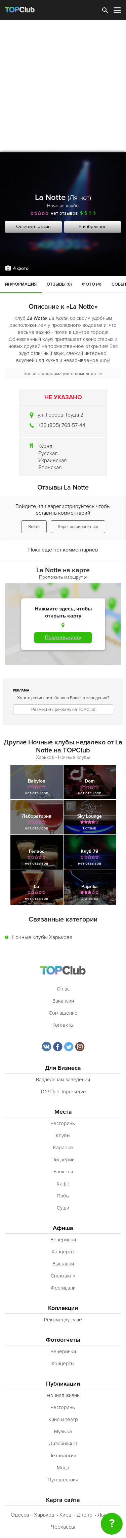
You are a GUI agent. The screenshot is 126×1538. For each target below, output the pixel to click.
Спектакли (63, 1275)
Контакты (63, 1025)
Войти (34, 526)
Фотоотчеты (63, 1339)
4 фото (21, 268)
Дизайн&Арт (63, 1443)
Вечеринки (63, 1239)
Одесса (20, 1515)
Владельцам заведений (63, 1079)
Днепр (84, 1515)
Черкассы (63, 1527)
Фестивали (63, 1288)
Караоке (63, 1147)
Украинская (52, 460)
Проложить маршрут (63, 577)
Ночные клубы (63, 206)
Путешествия (63, 1479)
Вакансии (63, 1001)
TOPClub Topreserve (63, 1091)
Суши (63, 1208)
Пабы (63, 1195)
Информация (21, 284)
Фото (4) (91, 284)
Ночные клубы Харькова (42, 937)
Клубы (63, 1135)
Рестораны (63, 1123)
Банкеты (63, 1171)
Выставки (63, 1263)
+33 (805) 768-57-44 (61, 425)
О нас (63, 989)
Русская (48, 453)
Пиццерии (63, 1159)
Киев (65, 1515)
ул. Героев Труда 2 (60, 415)
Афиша (63, 1228)
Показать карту (63, 637)
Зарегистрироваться (78, 526)
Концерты (63, 1251)
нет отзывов (64, 213)
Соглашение (63, 1013)
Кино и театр (63, 1419)
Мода (63, 1467)
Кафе (63, 1183)
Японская (50, 467)
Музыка (63, 1431)
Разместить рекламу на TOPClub (63, 709)
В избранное (93, 226)
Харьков (44, 1515)
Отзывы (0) (59, 284)
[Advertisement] (63, 86)
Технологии (63, 1455)
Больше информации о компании (63, 373)
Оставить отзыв (33, 226)
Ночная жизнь (63, 1395)
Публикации (63, 1383)
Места (63, 1111)
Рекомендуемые (63, 1319)
